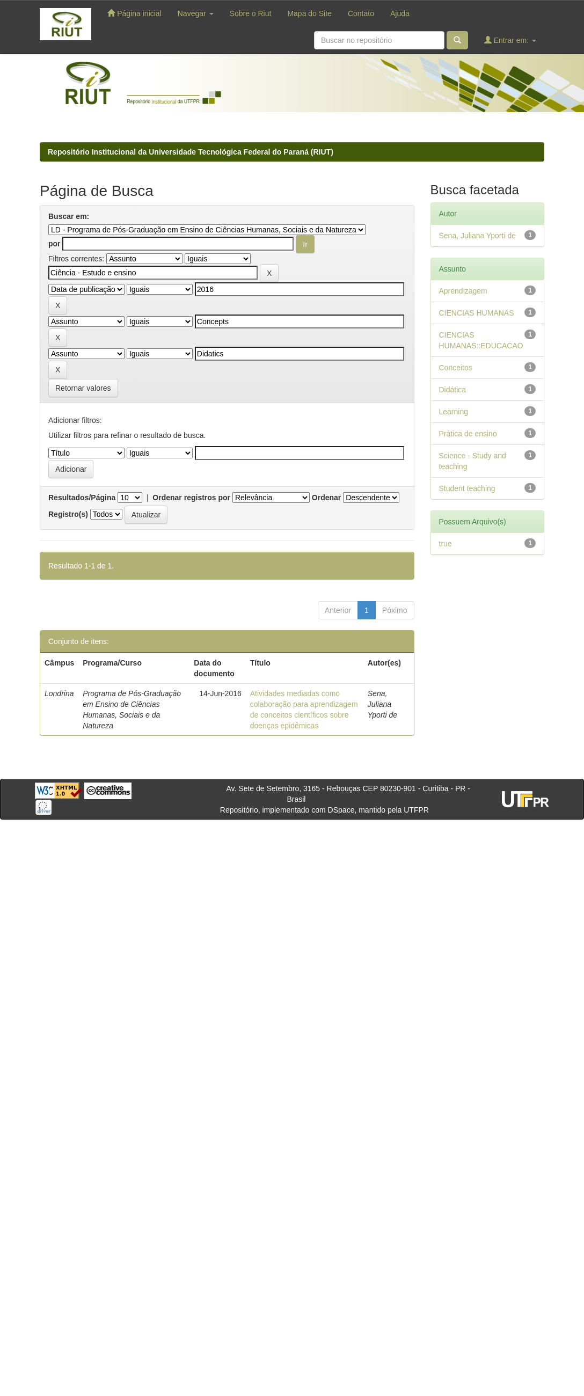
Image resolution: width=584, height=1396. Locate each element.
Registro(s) (68, 514)
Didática (452, 389)
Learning (454, 411)
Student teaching (467, 488)
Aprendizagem (463, 291)
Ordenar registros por (191, 497)
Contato (361, 13)
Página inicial (134, 13)
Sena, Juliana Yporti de (477, 235)
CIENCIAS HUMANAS (476, 313)
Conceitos (455, 367)
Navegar (196, 13)
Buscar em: (68, 216)
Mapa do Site (309, 13)
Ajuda (400, 13)
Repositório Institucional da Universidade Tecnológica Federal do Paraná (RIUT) (190, 152)
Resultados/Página (81, 497)
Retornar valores (83, 388)
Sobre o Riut (251, 13)
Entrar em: (510, 40)
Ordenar (326, 497)
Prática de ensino (468, 433)
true (445, 543)
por (54, 243)
